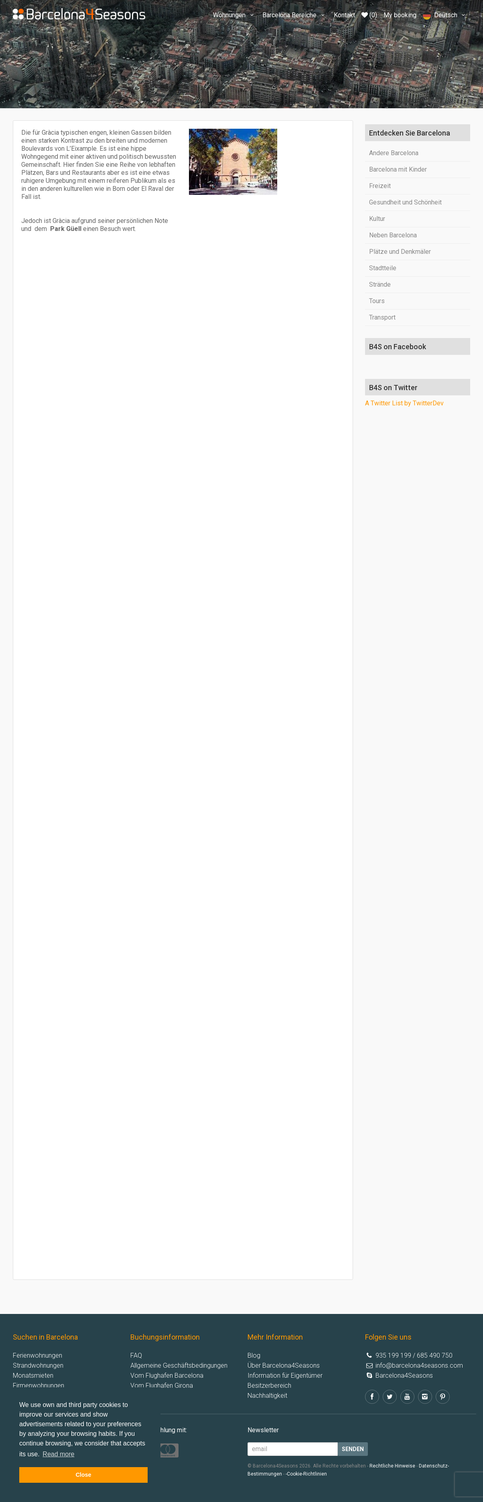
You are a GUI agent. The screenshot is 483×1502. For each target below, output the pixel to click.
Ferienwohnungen (37, 1355)
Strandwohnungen (38, 1365)
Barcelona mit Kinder (398, 169)
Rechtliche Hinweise (392, 1466)
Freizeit (380, 186)
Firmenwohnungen (38, 1385)
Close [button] (83, 1475)
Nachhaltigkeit (267, 1395)
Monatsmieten (33, 1375)
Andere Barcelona (393, 153)
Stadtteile (382, 268)
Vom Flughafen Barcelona (166, 1375)
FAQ (136, 1355)
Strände (380, 284)
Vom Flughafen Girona (161, 1385)
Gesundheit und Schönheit (405, 202)
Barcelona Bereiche (294, 15)
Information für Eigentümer (285, 1375)
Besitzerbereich (269, 1385)
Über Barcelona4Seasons (284, 1365)
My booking (400, 15)
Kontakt (344, 15)
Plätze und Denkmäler (400, 251)
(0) (369, 15)
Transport (382, 317)
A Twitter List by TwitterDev (404, 403)
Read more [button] (58, 1454)
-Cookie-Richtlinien (306, 1474)
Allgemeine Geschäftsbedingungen (178, 1365)
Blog (254, 1355)
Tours (377, 301)
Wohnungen (234, 15)
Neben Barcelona (393, 235)
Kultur (377, 219)
